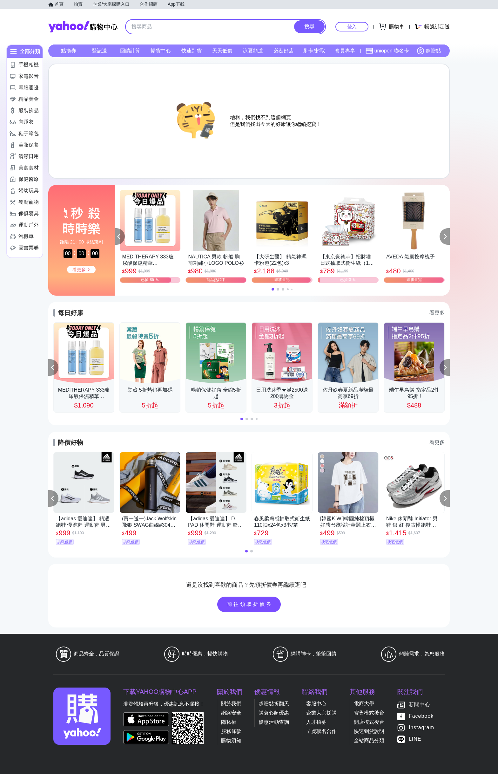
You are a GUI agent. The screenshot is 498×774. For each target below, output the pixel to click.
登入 (352, 26)
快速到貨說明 (369, 731)
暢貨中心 (161, 50)
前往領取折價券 (250, 604)
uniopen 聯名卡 (387, 51)
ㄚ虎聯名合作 (321, 731)
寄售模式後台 (369, 713)
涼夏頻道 (253, 50)
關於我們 (231, 703)
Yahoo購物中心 (83, 26)
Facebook (421, 716)
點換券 (68, 50)
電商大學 (364, 703)
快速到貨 (191, 50)
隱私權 (228, 722)
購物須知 (231, 740)
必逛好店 (283, 50)
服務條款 (231, 731)
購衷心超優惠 (274, 713)
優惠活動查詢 (274, 722)
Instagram (421, 727)
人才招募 (316, 722)
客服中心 (316, 703)
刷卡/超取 (314, 50)
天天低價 (222, 50)
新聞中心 (419, 704)
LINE (415, 739)
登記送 (99, 50)
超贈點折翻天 (274, 703)
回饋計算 (130, 50)
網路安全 (231, 713)
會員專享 (345, 50)
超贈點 (429, 51)
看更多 (437, 312)
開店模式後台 (369, 722)
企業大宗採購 (321, 713)
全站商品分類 (369, 740)
